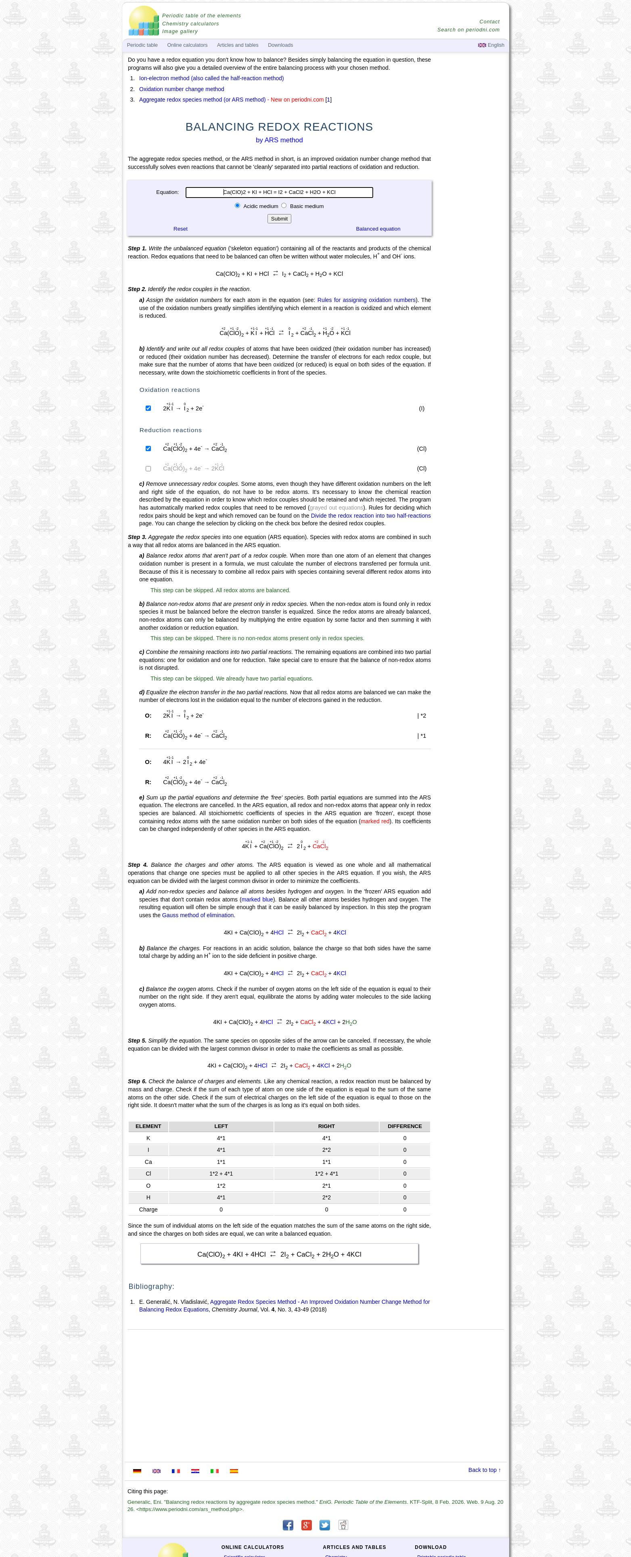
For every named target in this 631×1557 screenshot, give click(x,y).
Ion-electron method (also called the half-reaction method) (211, 78)
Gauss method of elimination (198, 915)
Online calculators (187, 45)
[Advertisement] (471, 279)
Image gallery (180, 31)
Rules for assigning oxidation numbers (367, 300)
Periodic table (142, 45)
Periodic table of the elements (201, 16)
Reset (180, 229)
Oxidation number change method (181, 89)
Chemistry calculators (190, 24)
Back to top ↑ (484, 1470)
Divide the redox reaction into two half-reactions (371, 515)
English (491, 45)
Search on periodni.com (468, 30)
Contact (490, 22)
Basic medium (306, 206)
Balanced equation (378, 229)
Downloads (280, 45)
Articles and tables (238, 45)
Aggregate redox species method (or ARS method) (202, 99)
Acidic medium (261, 206)
